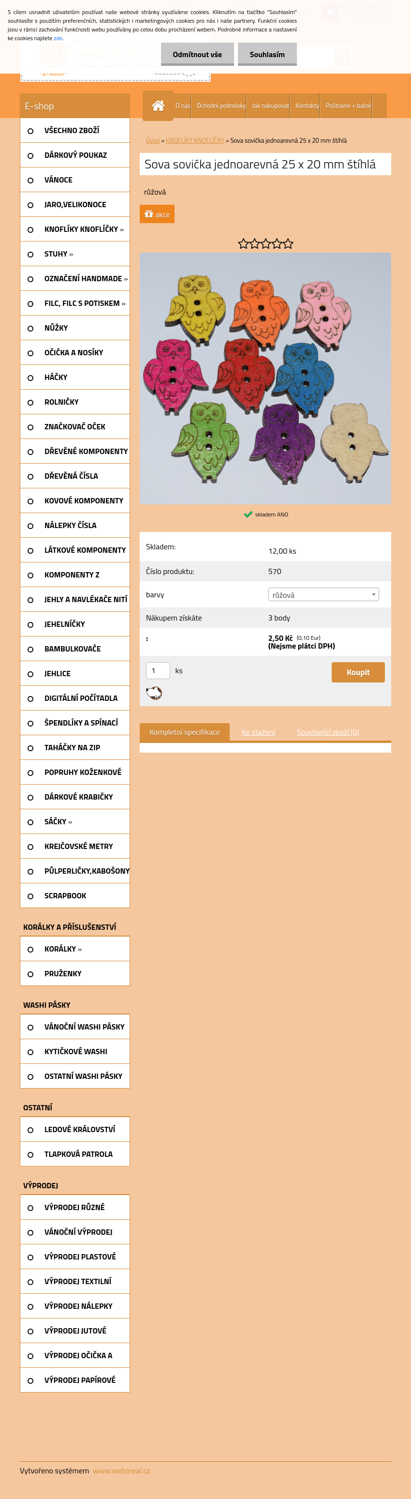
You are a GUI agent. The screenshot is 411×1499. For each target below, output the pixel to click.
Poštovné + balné (348, 105)
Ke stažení (258, 732)
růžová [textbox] (283, 595)
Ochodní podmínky (221, 105)
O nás (183, 105)
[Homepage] (160, 105)
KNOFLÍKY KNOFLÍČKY (195, 140)
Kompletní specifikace (184, 732)
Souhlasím (267, 54)
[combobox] (323, 594)
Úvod (153, 140)
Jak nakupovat (270, 105)
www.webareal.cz (121, 1470)
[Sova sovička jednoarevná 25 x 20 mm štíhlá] (265, 256)
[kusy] (158, 670)
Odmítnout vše (197, 54)
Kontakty (307, 105)
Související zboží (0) (328, 732)
